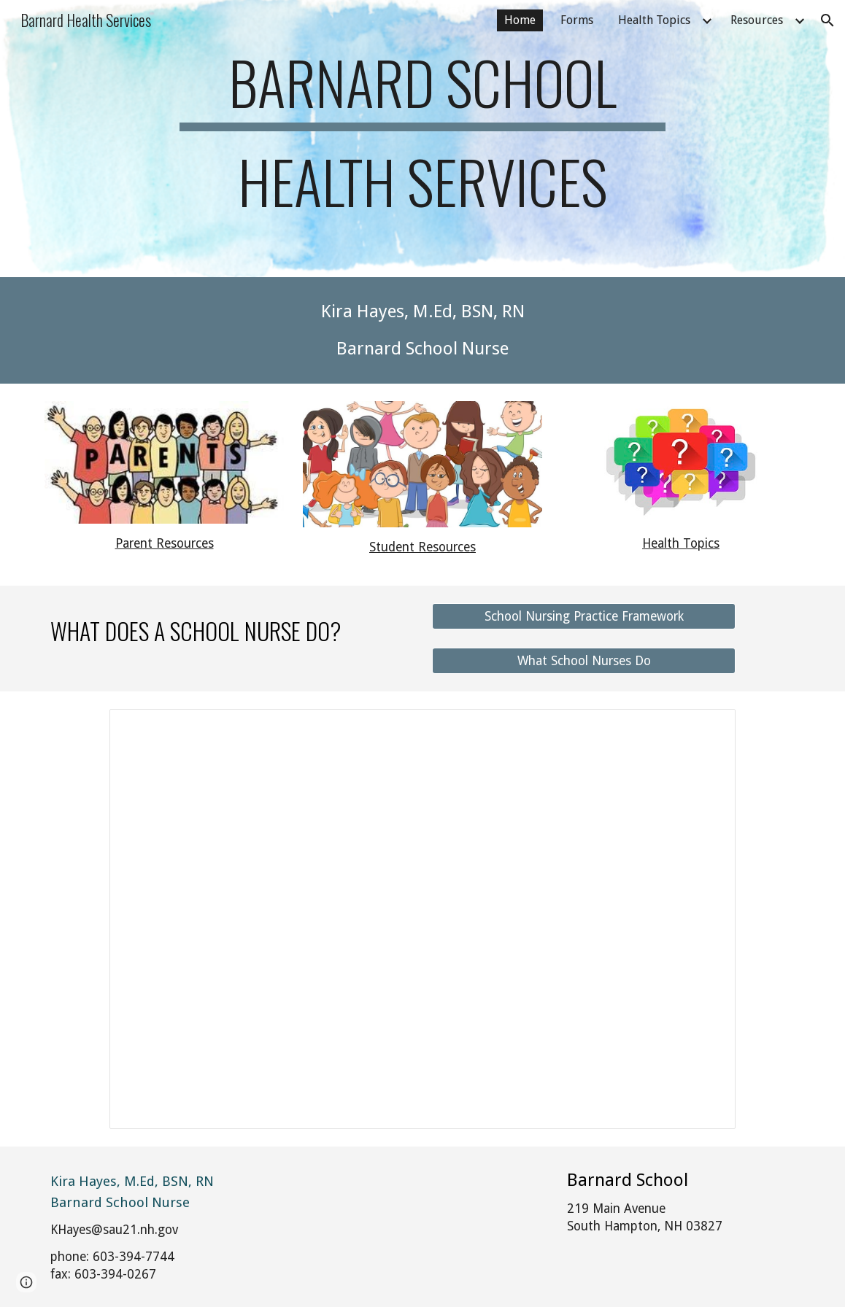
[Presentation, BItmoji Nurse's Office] (422, 919)
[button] (827, 20)
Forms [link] (576, 20)
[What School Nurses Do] (584, 660)
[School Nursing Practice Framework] (584, 616)
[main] (422, 138)
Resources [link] (756, 20)
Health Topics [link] (654, 20)
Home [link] (520, 20)
